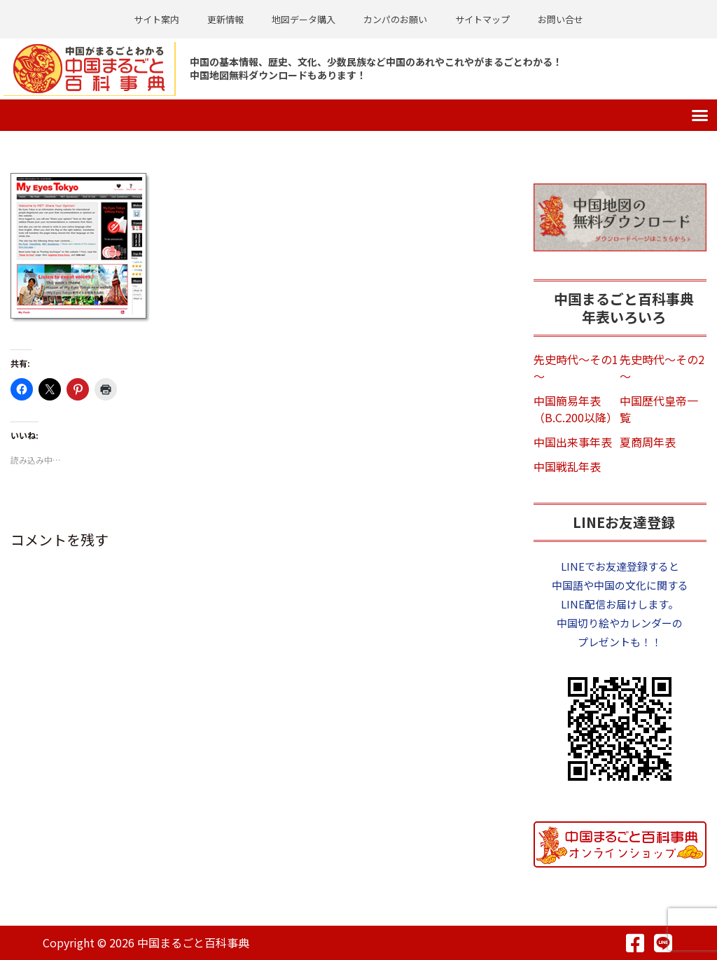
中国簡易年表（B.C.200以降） (576, 408)
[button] (700, 115)
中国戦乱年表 (567, 465)
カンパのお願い (395, 19)
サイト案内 (156, 19)
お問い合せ (560, 19)
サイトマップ (482, 19)
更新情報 (225, 19)
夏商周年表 (648, 441)
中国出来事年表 (573, 441)
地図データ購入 (303, 19)
